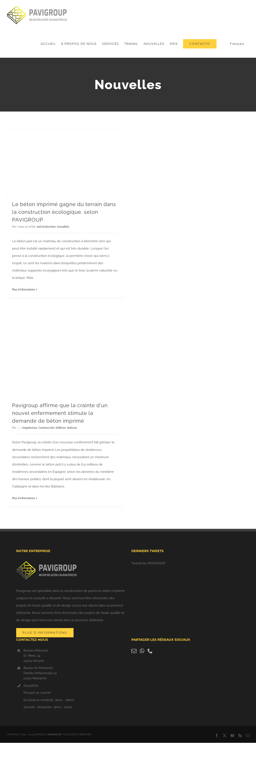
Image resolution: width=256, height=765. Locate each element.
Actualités (63, 226)
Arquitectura (29, 427)
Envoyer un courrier (37, 692)
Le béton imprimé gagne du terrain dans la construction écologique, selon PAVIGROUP (64, 212)
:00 (38, 226)
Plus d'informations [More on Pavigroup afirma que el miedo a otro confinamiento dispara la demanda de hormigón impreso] (23, 498)
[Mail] (134, 650)
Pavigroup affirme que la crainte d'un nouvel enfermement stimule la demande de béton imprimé (60, 413)
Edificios (61, 427)
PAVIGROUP (54, 734)
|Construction (48, 226)
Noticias (72, 427)
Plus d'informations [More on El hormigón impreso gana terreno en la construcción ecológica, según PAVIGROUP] (23, 289)
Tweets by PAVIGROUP (148, 563)
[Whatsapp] (142, 650)
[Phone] (150, 650)
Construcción (46, 427)
